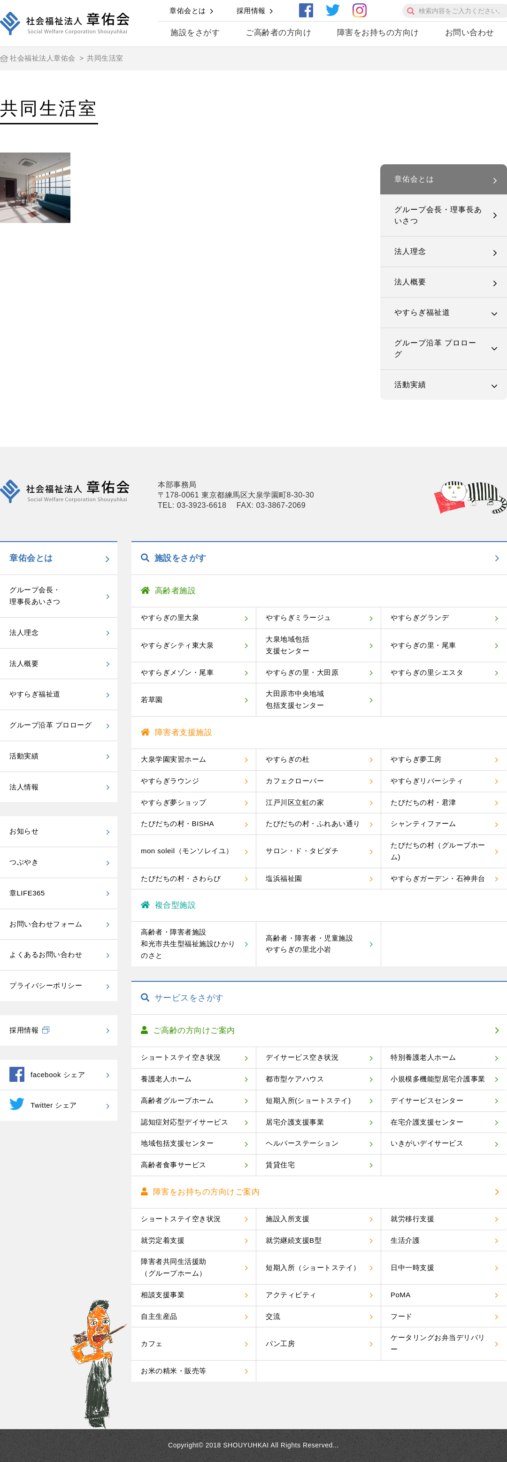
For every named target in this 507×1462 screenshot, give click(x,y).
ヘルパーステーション (302, 1143)
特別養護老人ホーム (423, 1057)
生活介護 (405, 1240)
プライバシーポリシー (45, 985)
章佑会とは (187, 11)
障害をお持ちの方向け (378, 32)
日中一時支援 (412, 1267)
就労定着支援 (162, 1240)
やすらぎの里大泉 (170, 617)
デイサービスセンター (427, 1100)
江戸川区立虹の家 (295, 802)
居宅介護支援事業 (295, 1122)
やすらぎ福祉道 (422, 312)
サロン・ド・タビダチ (302, 851)
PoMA (401, 1295)
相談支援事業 (162, 1295)
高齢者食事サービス (174, 1165)
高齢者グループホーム (177, 1100)
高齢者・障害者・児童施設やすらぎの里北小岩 (309, 944)
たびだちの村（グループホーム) (438, 851)
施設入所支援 (287, 1219)
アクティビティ (291, 1295)
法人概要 (410, 282)
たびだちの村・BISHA (177, 823)
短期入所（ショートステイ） (313, 1267)
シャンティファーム (423, 823)
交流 (273, 1316)
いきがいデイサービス (427, 1143)
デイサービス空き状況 (302, 1057)
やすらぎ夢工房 (416, 759)
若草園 (152, 700)
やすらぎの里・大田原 (302, 672)
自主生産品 (159, 1316)
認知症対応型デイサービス (184, 1122)
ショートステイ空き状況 (181, 1057)
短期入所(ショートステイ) (308, 1100)
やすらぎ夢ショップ (174, 802)
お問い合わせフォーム (45, 924)
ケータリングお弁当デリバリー (438, 1343)
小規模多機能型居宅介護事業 (438, 1079)
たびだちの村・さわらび (181, 878)
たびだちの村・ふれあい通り (313, 823)
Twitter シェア (43, 1104)
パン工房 (280, 1343)
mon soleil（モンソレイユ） (187, 851)
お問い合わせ (469, 32)
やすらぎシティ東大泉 (177, 645)
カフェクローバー (295, 781)
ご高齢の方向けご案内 (188, 1030)
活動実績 (410, 385)
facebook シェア (47, 1074)
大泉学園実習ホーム (174, 759)
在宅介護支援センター (427, 1122)
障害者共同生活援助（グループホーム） (174, 1267)
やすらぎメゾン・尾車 (177, 672)
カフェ (152, 1343)
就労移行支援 (412, 1219)
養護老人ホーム (166, 1079)
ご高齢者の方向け (278, 32)
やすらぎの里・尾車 (423, 645)
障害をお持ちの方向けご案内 (200, 1191)
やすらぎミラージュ (298, 617)
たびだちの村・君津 (423, 802)
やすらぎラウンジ (170, 781)
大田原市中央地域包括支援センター (295, 699)
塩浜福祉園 (284, 878)
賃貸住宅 (280, 1165)
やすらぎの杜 (287, 759)
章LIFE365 (27, 893)
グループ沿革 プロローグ (435, 348)
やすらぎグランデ (420, 617)
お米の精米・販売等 (174, 1371)
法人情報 (23, 787)
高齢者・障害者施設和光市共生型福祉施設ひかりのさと (188, 943)
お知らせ (23, 831)
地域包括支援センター (177, 1143)
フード (402, 1316)
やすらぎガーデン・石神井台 (438, 878)
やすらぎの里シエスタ (427, 672)
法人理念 (410, 251)
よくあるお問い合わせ (45, 954)
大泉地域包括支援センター (287, 645)
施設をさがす (195, 32)
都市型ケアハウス (295, 1079)
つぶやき (23, 862)
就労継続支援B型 (294, 1240)
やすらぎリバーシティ (427, 781)
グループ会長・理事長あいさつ (438, 215)
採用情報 (251, 11)
